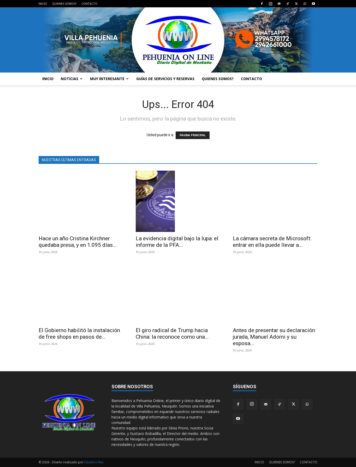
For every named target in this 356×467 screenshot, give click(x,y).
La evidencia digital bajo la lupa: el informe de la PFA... (177, 241)
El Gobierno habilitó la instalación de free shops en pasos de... (79, 333)
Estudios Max (94, 462)
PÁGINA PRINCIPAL (193, 135)
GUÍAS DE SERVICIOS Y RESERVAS (165, 78)
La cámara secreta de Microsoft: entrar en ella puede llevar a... (272, 241)
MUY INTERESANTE (109, 78)
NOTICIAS (71, 78)
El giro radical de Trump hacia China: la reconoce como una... (172, 333)
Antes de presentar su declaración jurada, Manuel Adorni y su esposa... (274, 336)
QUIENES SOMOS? (64, 3)
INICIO (43, 3)
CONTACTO (89, 3)
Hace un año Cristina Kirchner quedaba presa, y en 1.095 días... (78, 241)
